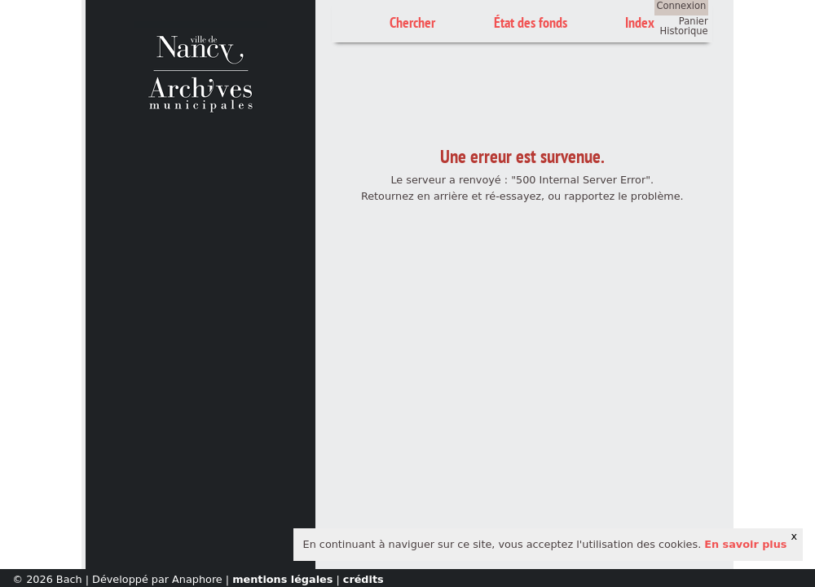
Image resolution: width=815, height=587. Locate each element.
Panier (693, 21)
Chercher (412, 22)
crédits (363, 579)
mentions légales (282, 579)
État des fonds (530, 22)
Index (639, 22)
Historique (684, 31)
